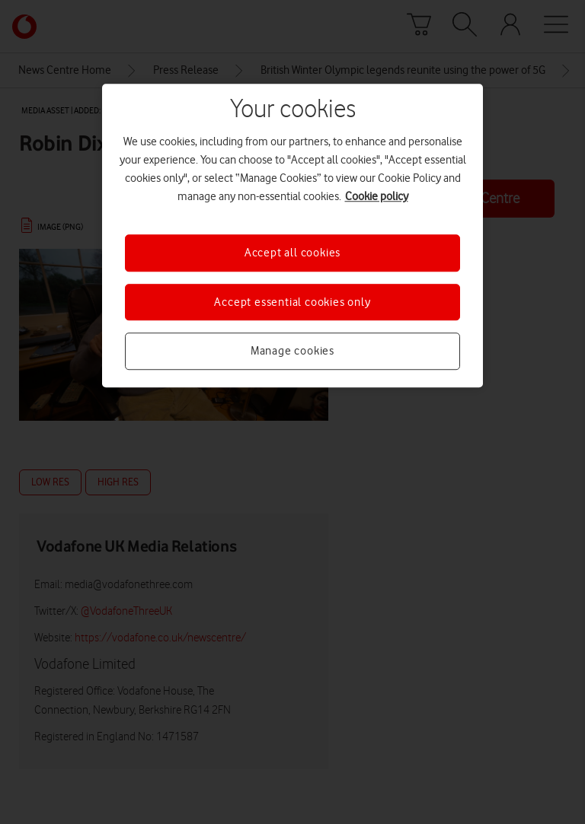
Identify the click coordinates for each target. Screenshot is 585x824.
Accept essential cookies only (292, 302)
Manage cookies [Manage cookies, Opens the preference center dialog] (292, 351)
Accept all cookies (292, 253)
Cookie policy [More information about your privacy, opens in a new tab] (376, 197)
